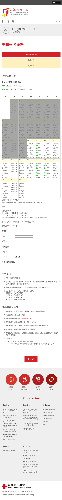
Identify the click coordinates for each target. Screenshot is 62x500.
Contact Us (26, 458)
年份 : (6, 86)
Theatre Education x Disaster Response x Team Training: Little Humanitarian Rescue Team (10, 423)
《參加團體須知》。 (27, 318)
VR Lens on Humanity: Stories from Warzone (30, 471)
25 (36, 160)
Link (43, 425)
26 (45, 160)
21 (3, 160)
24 (28, 160)
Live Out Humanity (9, 450)
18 (36, 140)
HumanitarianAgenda (29, 461)
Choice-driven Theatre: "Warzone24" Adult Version (30, 410)
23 (20, 160)
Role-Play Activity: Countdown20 (28, 429)
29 (11, 179)
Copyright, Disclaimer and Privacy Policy (21, 495)
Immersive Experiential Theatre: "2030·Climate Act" (10, 410)
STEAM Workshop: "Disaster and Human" (10, 430)
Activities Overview (29, 455)
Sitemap (4, 495)
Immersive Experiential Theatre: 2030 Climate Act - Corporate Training (30, 417)
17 (28, 140)
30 (20, 179)
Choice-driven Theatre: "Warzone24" (10, 416)
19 (45, 140)
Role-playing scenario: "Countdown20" (10, 435)
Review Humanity (48, 415)
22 (11, 160)
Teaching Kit (46, 421)
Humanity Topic (47, 418)
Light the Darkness (9, 439)
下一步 (31, 359)
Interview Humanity (48, 409)
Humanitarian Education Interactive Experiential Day (30, 466)
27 (53, 160)
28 (3, 179)
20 (53, 140)
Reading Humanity (48, 412)
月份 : (18, 86)
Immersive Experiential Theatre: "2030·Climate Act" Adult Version (30, 423)
